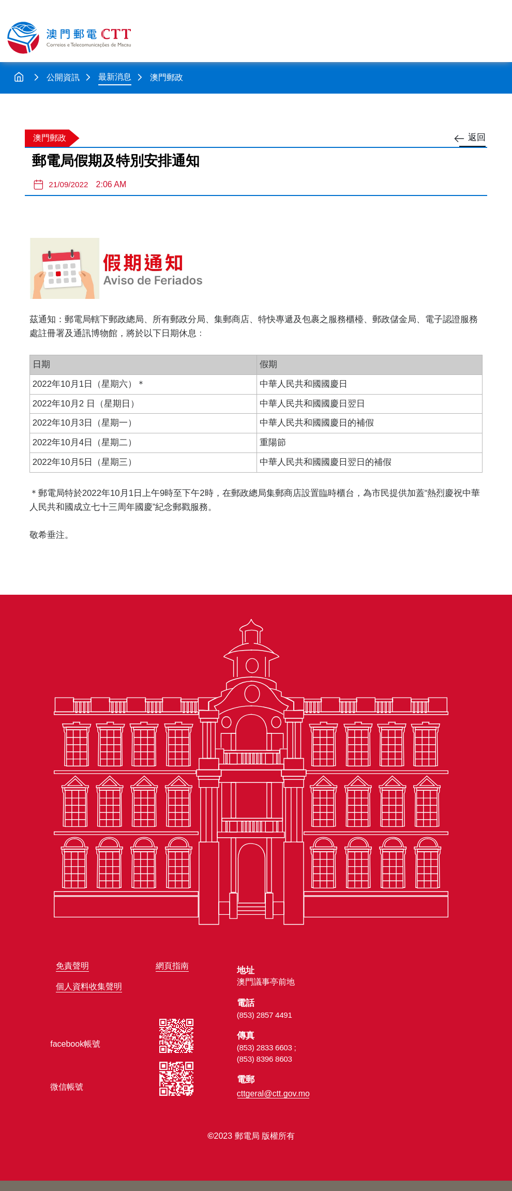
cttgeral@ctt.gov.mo (273, 1093)
